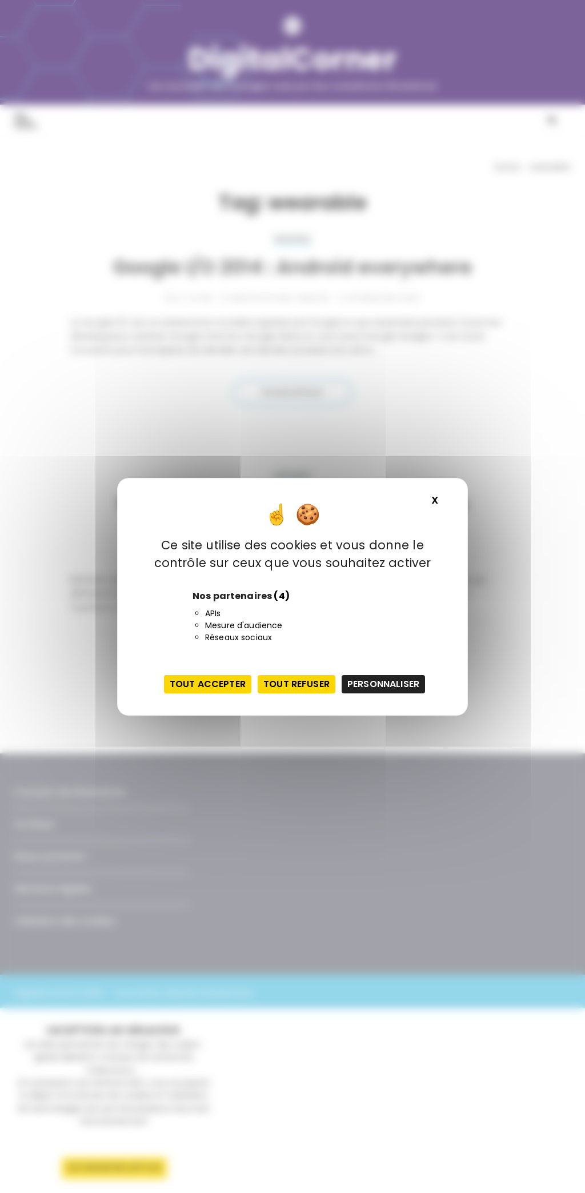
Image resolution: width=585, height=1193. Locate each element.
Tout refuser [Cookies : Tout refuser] (296, 684)
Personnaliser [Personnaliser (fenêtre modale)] (383, 684)
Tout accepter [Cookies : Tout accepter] (208, 684)
